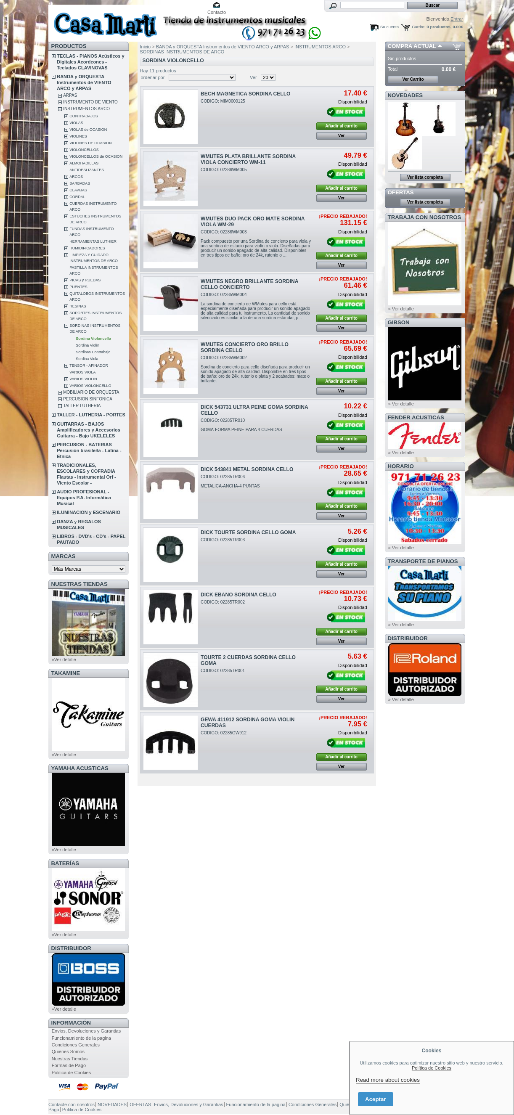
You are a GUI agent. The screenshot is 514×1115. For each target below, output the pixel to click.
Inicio (145, 46)
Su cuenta (389, 26)
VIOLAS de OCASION (88, 129)
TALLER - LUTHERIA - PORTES (91, 414)
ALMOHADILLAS (83, 163)
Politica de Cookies (71, 1072)
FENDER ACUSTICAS (416, 417)
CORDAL (77, 197)
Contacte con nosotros (71, 1104)
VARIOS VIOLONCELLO (90, 386)
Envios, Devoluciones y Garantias (86, 1030)
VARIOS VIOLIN (83, 379)
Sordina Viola (87, 359)
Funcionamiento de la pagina (81, 1038)
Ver (253, 77)
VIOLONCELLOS (84, 150)
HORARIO (401, 466)
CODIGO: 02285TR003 (223, 540)
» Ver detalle (401, 308)
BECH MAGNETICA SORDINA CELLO (245, 94)
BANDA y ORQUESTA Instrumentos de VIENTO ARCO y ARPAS (84, 82)
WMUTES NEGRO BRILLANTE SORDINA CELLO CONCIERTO (249, 284)
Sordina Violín (87, 345)
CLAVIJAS (78, 190)
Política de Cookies (431, 1067)
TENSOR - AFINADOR (88, 365)
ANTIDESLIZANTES (86, 170)
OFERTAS (401, 192)
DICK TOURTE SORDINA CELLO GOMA (248, 532)
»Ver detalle (64, 659)
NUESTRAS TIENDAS (79, 584)
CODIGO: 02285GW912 (223, 733)
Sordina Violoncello (93, 338)
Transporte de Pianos (423, 561)
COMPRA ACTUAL (412, 46)
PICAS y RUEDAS (85, 280)
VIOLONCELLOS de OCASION (95, 156)
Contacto (216, 12)
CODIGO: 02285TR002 (223, 602)
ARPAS (70, 95)
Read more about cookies (388, 1080)
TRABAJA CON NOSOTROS (424, 217)
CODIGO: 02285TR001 (223, 670)
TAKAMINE (65, 673)
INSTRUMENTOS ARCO (86, 108)
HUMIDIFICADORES (87, 248)
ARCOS (76, 177)
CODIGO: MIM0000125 (223, 101)
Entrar (456, 18)
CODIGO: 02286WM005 (224, 169)
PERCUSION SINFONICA (87, 399)
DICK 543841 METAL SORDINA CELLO (247, 469)
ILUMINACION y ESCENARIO (88, 512)
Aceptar (375, 1099)
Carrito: (418, 26)
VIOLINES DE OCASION (90, 143)
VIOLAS (76, 123)
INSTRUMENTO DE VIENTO (90, 102)
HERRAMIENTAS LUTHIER (93, 241)
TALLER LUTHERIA (82, 405)
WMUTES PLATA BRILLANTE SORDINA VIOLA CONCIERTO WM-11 (248, 159)
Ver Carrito (413, 79)
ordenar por (153, 77)
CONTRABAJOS (83, 116)
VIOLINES (78, 136)
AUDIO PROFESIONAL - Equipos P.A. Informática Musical (84, 497)
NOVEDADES (405, 95)
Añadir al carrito (341, 126)
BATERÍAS (65, 863)
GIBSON (399, 322)
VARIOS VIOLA (82, 372)
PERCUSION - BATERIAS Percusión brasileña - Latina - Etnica (89, 450)
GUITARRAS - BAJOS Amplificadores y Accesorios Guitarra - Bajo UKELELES (88, 429)
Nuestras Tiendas (70, 1058)
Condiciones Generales (76, 1044)
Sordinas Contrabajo (93, 352)
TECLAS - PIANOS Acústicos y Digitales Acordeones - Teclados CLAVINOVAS (90, 61)
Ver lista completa (425, 177)
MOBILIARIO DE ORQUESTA (91, 392)
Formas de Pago (69, 1065)
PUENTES (78, 287)
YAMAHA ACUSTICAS (80, 768)
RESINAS (77, 306)
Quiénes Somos (68, 1051)
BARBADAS (79, 183)
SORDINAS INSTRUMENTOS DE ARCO (182, 51)
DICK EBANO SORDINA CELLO (238, 595)
